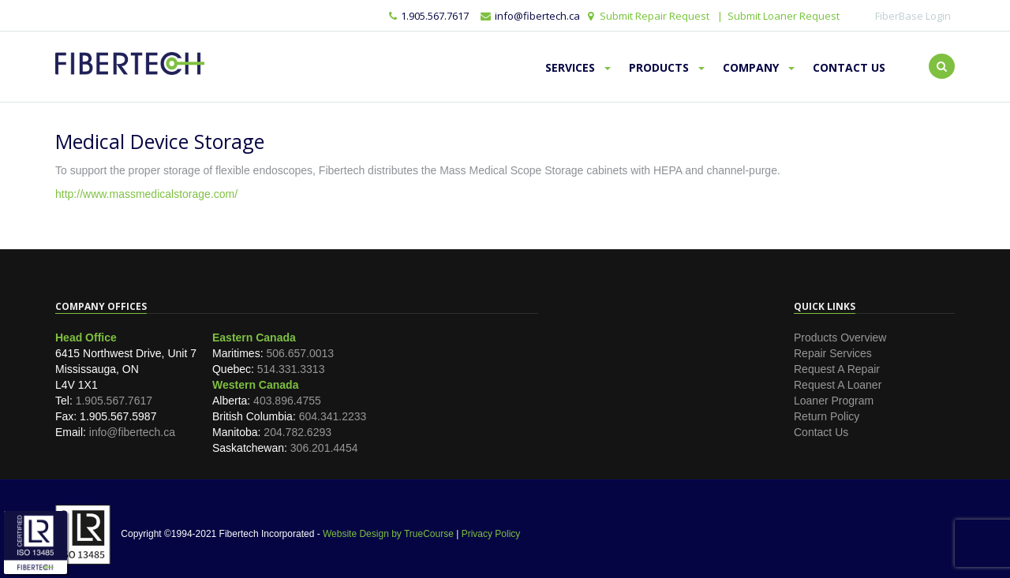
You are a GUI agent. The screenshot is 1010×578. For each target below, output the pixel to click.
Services (578, 67)
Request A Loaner (837, 384)
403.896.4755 (287, 400)
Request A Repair (837, 369)
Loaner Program (833, 400)
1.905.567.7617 (429, 16)
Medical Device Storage (159, 141)
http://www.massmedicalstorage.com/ (146, 194)
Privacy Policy (491, 533)
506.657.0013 (300, 353)
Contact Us (849, 67)
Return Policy (826, 416)
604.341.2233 (333, 416)
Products (667, 67)
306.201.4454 (324, 448)
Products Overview (840, 337)
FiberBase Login (913, 16)
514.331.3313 (291, 369)
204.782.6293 (297, 432)
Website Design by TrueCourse (388, 533)
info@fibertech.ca (132, 432)
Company (759, 67)
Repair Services (833, 353)
